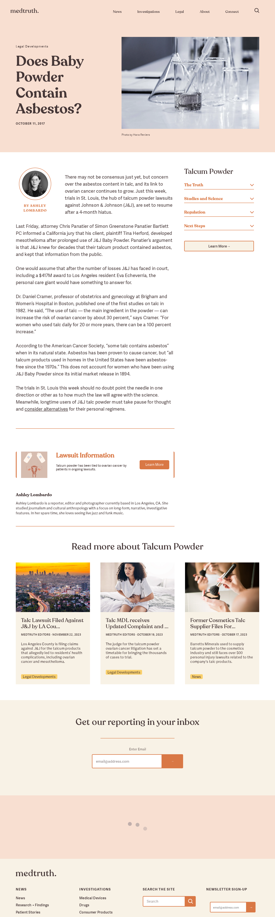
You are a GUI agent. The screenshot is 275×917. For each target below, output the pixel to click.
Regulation (219, 212)
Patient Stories (28, 912)
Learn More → (219, 246)
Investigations (95, 889)
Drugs (84, 904)
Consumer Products (96, 912)
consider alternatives (46, 409)
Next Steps (219, 226)
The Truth (219, 185)
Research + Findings (32, 904)
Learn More (154, 464)
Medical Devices (92, 897)
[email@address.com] (228, 907)
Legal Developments (39, 676)
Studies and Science (219, 199)
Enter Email (137, 749)
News (196, 676)
